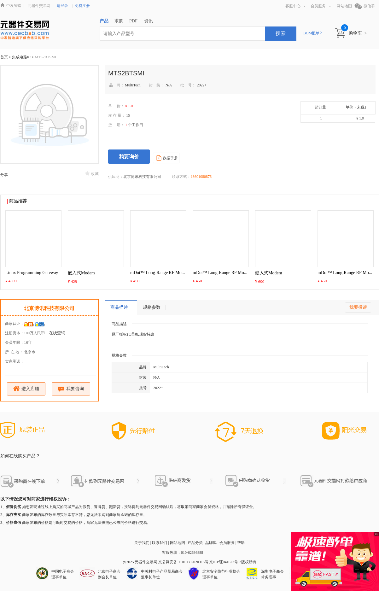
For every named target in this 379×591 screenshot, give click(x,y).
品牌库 (211, 543)
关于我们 (141, 543)
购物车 (358, 33)
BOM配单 (312, 33)
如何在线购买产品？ (20, 455)
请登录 (62, 5)
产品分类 (195, 543)
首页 (4, 57)
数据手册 (166, 157)
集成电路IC (22, 57)
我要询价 (129, 156)
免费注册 (82, 5)
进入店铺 (26, 388)
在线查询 (57, 333)
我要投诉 (358, 307)
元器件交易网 (39, 5)
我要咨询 (71, 389)
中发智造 (13, 5)
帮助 (241, 543)
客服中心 (295, 6)
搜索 (281, 33)
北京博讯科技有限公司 (49, 308)
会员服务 (321, 6)
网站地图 (344, 6)
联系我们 (159, 543)
